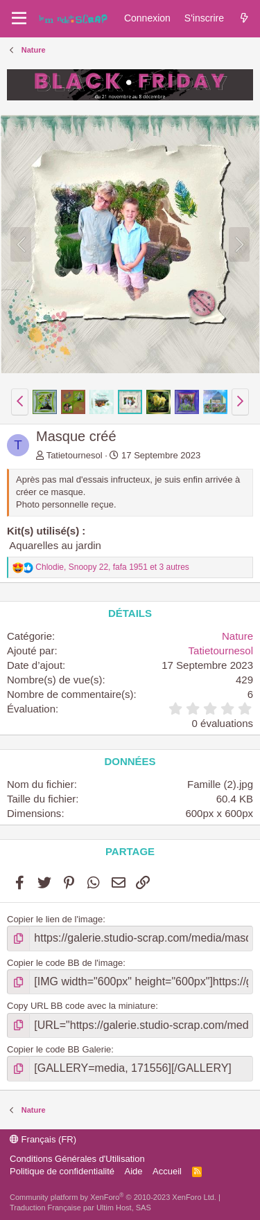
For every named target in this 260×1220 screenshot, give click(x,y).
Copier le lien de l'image (55, 919)
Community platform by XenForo (113, 1197)
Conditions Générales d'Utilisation (77, 1159)
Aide (134, 1171)
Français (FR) (43, 1139)
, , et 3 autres (112, 567)
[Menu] (19, 18)
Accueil (167, 1171)
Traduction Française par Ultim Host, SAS (80, 1207)
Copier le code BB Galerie (59, 1049)
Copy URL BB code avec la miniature (81, 1006)
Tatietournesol (74, 455)
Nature (237, 636)
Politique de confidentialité (62, 1171)
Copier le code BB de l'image (65, 963)
